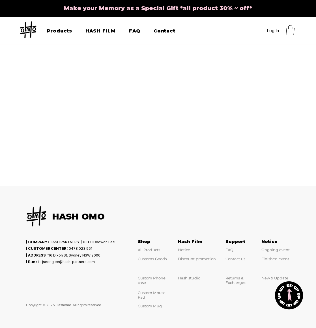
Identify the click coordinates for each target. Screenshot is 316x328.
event (284, 259)
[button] (290, 30)
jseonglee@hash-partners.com (68, 262)
